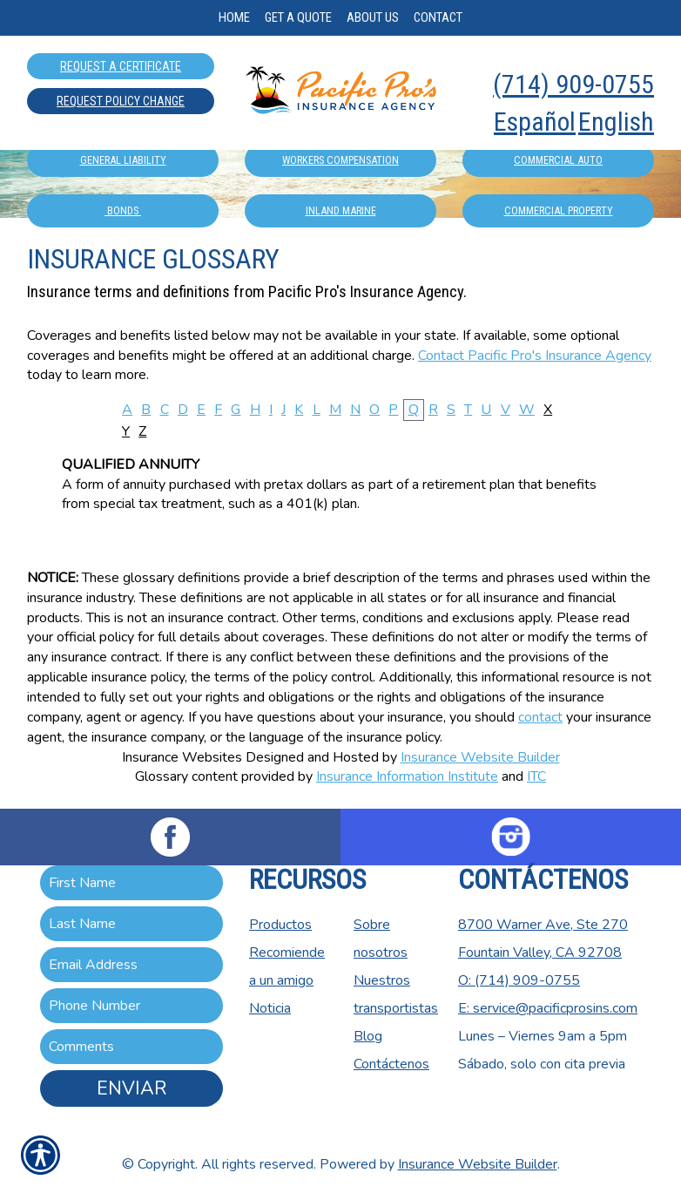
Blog (368, 1036)
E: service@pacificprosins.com (547, 1008)
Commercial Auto (558, 159)
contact (540, 717)
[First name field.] (131, 882)
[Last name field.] (131, 923)
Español (535, 121)
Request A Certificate (120, 66)
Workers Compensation (340, 159)
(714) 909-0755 (573, 84)
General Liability (123, 159)
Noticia (270, 1008)
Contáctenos (391, 1064)
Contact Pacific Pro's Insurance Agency (534, 355)
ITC (536, 776)
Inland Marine (341, 210)
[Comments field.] (131, 1046)
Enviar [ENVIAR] (131, 1088)
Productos (280, 924)
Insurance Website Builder (480, 757)
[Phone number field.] (131, 1005)
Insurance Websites (182, 757)
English (616, 121)
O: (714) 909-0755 (519, 980)
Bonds (123, 210)
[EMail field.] (131, 964)
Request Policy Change (121, 101)
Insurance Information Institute (407, 776)
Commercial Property (558, 210)
